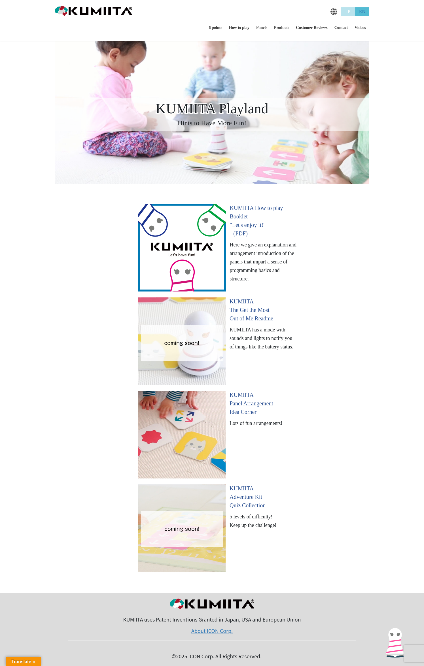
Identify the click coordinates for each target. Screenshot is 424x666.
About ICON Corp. (212, 630)
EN (362, 11)
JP (348, 11)
